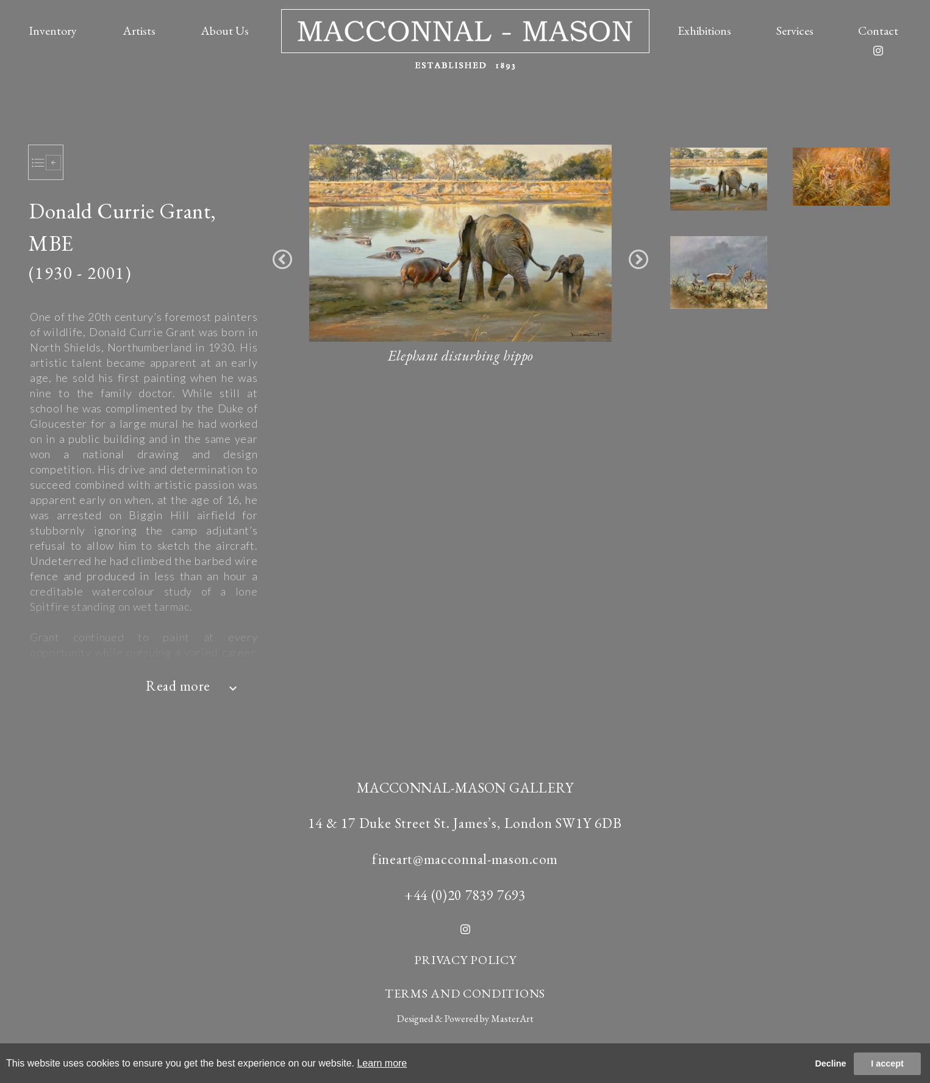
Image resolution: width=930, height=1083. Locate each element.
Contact (878, 30)
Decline (830, 1063)
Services (795, 30)
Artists (139, 30)
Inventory (53, 30)
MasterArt (512, 1018)
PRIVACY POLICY (465, 960)
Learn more (382, 1063)
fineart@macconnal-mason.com (465, 859)
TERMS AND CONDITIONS (465, 993)
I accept (887, 1063)
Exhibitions (704, 30)
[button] (282, 259)
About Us (225, 30)
